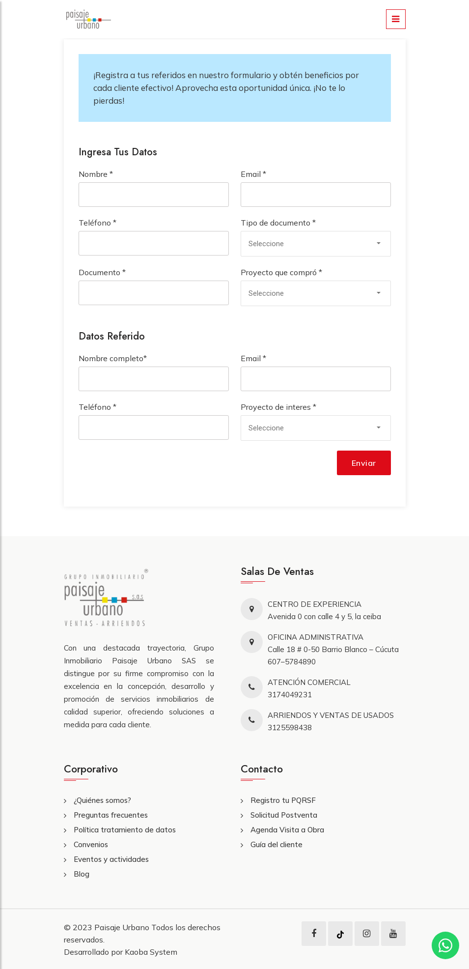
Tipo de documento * (278, 223)
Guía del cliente (276, 844)
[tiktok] (340, 933)
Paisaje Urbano (122, 927)
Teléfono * (97, 223)
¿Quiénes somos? (102, 800)
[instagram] (366, 933)
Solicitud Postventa (283, 815)
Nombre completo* (113, 358)
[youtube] (393, 933)
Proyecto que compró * (281, 272)
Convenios (91, 844)
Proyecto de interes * (278, 407)
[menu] (396, 19)
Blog (81, 874)
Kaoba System (151, 952)
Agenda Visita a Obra (287, 829)
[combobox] (315, 243)
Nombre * (96, 174)
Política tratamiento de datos (125, 829)
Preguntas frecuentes (111, 815)
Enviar (364, 463)
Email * (253, 174)
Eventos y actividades (111, 859)
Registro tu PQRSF (283, 800)
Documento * (102, 272)
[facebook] (313, 933)
